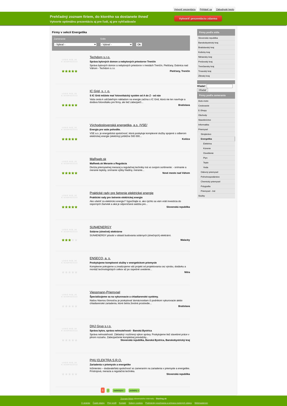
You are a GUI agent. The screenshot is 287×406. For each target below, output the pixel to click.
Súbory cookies (136, 403)
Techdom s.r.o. (100, 57)
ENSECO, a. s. (100, 258)
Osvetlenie (208, 153)
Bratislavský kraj (206, 47)
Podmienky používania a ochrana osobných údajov (168, 403)
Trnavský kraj (204, 71)
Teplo (206, 162)
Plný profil (111, 403)
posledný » (134, 390)
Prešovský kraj (205, 62)
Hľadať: (202, 86)
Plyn (205, 158)
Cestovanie (203, 106)
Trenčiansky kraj (206, 66)
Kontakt (122, 403)
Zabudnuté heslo (225, 9)
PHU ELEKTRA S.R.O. (106, 360)
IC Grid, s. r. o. (100, 91)
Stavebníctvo (204, 120)
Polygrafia (205, 186)
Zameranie (59, 38)
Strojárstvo (206, 134)
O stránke (85, 403)
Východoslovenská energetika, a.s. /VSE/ (118, 125)
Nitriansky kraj (205, 57)
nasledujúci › (119, 390)
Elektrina (207, 143)
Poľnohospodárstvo (210, 177)
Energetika (206, 139)
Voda (205, 167)
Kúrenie (207, 148)
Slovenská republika (208, 38)
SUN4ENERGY (100, 227)
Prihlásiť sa (206, 9)
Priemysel (203, 129)
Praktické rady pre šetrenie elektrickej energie (121, 193)
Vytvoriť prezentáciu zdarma (198, 18)
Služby (201, 196)
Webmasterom (201, 403)
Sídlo (103, 38)
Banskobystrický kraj (208, 43)
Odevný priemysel (209, 172)
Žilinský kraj (204, 76)
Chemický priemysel (210, 181)
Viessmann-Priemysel (105, 292)
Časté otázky (99, 403)
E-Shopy (202, 110)
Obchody (202, 115)
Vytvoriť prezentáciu (185, 9)
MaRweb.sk (98, 159)
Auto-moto (203, 101)
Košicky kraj (204, 52)
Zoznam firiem (126, 398)
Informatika (203, 125)
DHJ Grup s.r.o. (100, 326)
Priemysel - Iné (208, 191)
